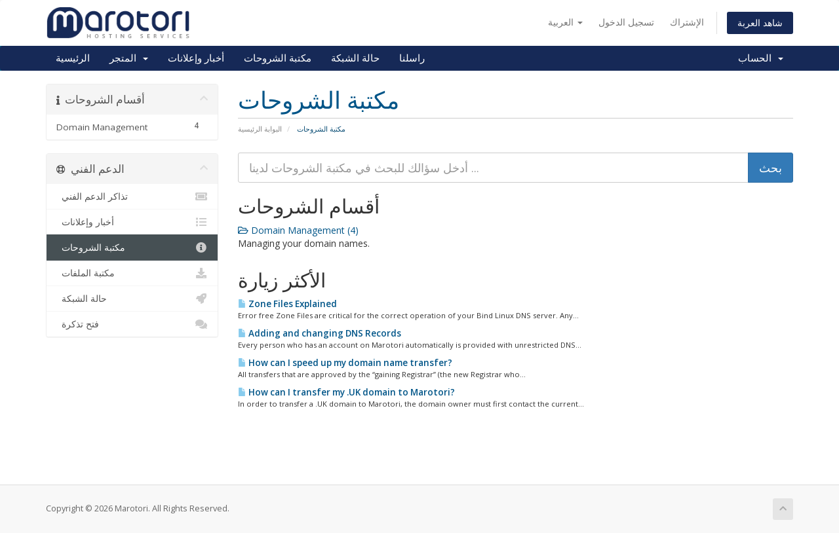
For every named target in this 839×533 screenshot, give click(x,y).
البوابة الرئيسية (260, 129)
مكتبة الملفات (132, 273)
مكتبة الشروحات (277, 58)
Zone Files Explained (287, 304)
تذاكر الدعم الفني (132, 196)
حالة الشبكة (355, 58)
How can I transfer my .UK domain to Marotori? (346, 392)
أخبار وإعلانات (196, 58)
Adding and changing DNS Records (319, 333)
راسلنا (412, 58)
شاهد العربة (760, 22)
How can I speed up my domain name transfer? (345, 363)
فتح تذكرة (132, 324)
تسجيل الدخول (626, 22)
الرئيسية (73, 58)
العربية (565, 22)
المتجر (128, 58)
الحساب (760, 58)
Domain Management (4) (298, 230)
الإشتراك (687, 22)
